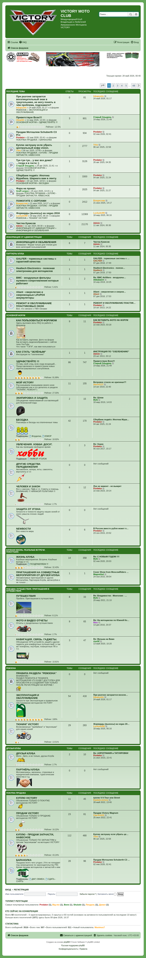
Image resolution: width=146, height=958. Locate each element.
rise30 (96, 641)
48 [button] (133, 85)
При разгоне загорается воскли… (110, 695)
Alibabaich (98, 280)
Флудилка (35, 436)
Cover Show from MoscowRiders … (111, 572)
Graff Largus (22, 191)
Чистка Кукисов (26, 223)
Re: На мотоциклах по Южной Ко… (111, 620)
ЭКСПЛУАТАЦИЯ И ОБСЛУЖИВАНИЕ (32, 111)
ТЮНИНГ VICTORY (38, 218)
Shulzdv (77, 905)
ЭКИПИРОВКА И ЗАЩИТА (32, 397)
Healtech (97, 270)
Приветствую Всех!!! (29, 117)
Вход (8, 889)
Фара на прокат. (26, 188)
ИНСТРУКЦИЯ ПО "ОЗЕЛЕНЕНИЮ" (111, 351)
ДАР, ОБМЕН (36, 879)
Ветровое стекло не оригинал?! (109, 382)
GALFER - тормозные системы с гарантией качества (36, 260)
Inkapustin (21, 107)
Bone (66, 905)
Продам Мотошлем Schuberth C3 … (111, 860)
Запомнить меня (106, 894)
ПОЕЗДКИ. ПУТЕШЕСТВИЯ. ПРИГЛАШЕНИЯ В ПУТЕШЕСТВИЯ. (27, 590)
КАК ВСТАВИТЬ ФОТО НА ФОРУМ (110, 320)
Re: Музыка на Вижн (103, 639)
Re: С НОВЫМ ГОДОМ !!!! (106, 556)
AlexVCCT (98, 384)
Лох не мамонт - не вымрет (107, 486)
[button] (103, 85)
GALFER (97, 261)
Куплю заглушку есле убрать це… (110, 834)
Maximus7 (100, 927)
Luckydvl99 (22, 216)
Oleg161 (20, 120)
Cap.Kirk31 (98, 815)
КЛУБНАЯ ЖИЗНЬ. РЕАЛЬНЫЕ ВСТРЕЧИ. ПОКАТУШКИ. (25, 551)
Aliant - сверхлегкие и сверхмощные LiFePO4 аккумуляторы (30, 295)
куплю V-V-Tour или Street (106, 798)
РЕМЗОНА (21, 110)
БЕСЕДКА (44, 183)
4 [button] (121, 85)
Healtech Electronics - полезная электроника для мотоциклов (35, 269)
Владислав (22, 203)
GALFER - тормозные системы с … (111, 258)
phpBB (66, 942)
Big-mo (56, 905)
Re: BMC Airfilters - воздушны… (109, 277)
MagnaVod (98, 574)
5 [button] (126, 85)
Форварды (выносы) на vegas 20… (111, 724)
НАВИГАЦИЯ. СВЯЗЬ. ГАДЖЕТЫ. (36, 639)
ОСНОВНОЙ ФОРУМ (26, 122)
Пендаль (90, 905)
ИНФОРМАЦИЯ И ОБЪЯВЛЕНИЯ (32, 230)
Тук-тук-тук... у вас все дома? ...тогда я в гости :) (34, 162)
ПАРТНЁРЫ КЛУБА (28, 769)
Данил (102, 905)
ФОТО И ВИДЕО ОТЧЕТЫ (32, 620)
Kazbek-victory (100, 800)
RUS (95, 400)
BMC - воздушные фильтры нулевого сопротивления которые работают (37, 280)
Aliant (96, 294)
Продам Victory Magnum (105, 813)
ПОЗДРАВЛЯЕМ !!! (38, 564)
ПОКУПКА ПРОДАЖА (26, 140)
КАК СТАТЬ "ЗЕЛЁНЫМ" (31, 351)
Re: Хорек (98, 444)
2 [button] (113, 85)
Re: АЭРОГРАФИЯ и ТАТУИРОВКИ (110, 753)
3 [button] (117, 85)
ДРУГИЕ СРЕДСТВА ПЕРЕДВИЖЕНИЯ (28, 465)
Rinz (95, 622)
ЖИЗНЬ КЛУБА (25, 556)
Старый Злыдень (102, 117)
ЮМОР (47, 436)
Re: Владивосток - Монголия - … (110, 595)
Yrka (18, 150)
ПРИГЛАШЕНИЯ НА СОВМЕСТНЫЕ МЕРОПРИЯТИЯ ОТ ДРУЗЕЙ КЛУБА (38, 574)
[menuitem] (23, 42)
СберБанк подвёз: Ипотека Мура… (111, 419)
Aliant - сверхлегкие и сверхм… (109, 292)
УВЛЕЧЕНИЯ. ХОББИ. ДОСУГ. (34, 444)
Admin (19, 226)
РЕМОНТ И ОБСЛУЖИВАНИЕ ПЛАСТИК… (114, 303)
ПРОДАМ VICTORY (27, 813)
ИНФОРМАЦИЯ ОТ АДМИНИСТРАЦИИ (35, 228)
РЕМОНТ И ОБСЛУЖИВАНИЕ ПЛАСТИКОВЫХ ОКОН (34, 305)
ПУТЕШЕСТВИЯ (26, 595)
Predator (20, 137)
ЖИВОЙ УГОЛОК (37, 459)
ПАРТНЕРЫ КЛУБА (15, 254)
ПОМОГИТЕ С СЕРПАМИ (31, 200)
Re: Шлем (98, 397)
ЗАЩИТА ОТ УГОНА (28, 509)
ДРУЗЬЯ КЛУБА (13, 748)
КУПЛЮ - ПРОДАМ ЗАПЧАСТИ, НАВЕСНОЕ (37, 154)
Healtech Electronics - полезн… (109, 268)
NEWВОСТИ (23, 528)
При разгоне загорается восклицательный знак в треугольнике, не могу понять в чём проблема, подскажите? (36, 100)
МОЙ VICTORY (25, 382)
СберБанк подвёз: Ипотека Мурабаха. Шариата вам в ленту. (36, 177)
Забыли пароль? (87, 894)
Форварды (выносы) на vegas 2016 (38, 213)
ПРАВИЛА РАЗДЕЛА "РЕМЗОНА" (36, 673)
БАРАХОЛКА (46, 140)
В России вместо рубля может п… (111, 528)
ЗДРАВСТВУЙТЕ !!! (48, 122)
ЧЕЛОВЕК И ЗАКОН (28, 486)
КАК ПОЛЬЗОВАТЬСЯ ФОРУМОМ (36, 320)
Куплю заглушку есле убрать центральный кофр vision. (34, 146)
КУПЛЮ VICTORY (26, 798)
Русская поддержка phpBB (73, 945)
